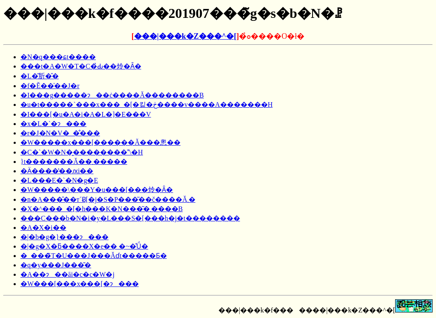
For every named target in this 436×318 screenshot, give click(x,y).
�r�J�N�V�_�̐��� (60, 133)
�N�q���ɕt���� (58, 56)
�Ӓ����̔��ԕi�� (56, 171)
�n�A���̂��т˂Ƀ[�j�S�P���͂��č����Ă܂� (107, 199)
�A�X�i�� (43, 227)
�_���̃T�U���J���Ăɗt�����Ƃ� (93, 255)
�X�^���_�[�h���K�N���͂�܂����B (101, 208)
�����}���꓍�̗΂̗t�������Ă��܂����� (73, 161)
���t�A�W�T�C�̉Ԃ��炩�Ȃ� (80, 66)
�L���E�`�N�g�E (59, 180)
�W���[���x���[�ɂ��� (79, 283)
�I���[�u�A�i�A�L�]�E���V (85, 114)
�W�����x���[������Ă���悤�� (100, 142)
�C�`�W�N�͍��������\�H (81, 152)
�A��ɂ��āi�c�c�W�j (67, 274)
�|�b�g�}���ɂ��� (64, 237)
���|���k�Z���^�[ (185, 36)
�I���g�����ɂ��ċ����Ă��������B (112, 95)
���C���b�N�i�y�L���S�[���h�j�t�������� (130, 218)
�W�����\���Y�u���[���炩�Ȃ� (96, 189)
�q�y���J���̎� (55, 265)
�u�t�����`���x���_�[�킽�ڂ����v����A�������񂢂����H (146, 104)
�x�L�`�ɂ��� (53, 123)
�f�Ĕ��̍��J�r (50, 85)
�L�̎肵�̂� (39, 76)
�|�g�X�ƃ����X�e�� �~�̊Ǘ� (84, 246)
